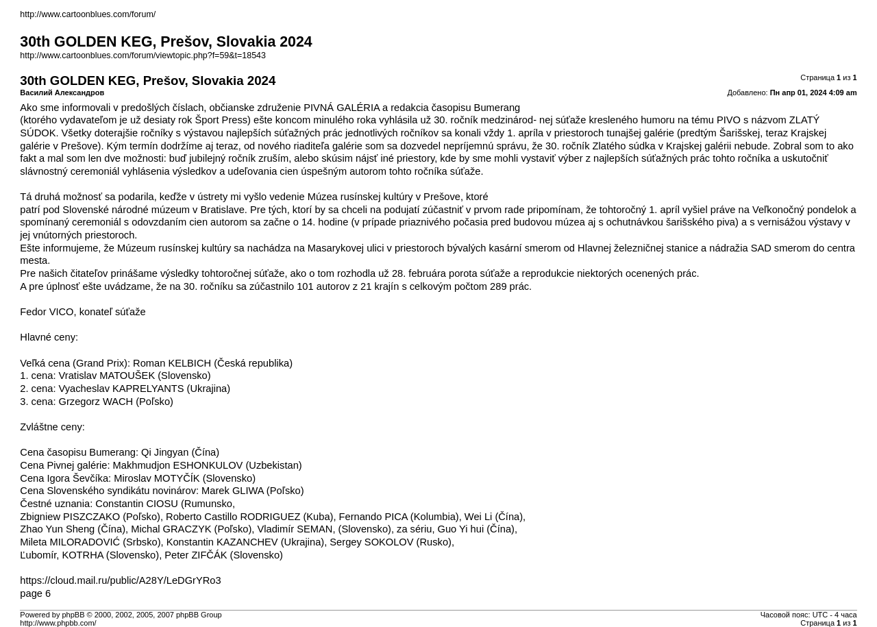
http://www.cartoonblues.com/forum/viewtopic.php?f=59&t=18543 (143, 55)
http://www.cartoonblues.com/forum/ (88, 14)
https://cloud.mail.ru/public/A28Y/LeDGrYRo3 (120, 580)
